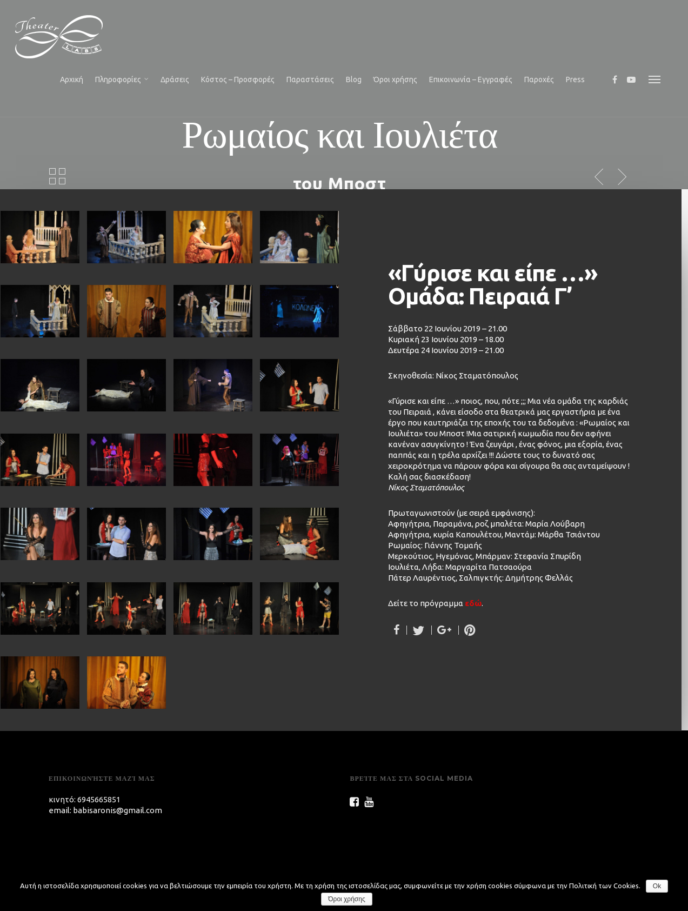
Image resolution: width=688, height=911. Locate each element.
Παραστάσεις (310, 79)
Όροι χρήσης (395, 79)
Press (575, 79)
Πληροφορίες (122, 80)
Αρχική (71, 79)
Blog (354, 79)
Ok (657, 886)
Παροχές (539, 79)
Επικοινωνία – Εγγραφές (470, 79)
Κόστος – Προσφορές (238, 79)
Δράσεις (175, 79)
